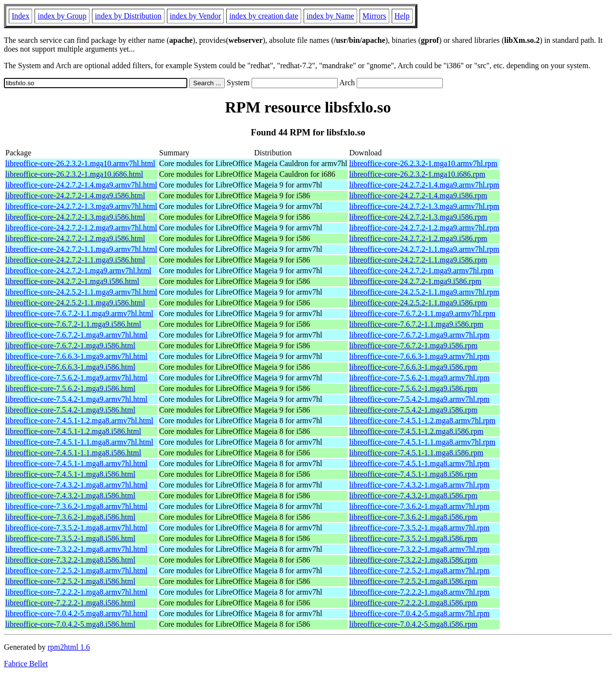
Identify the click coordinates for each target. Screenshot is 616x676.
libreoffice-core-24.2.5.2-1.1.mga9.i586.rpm (418, 303)
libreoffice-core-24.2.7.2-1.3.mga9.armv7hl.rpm (424, 206)
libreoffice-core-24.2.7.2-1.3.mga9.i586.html (75, 217)
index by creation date (263, 16)
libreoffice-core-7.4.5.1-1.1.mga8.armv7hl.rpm (422, 442)
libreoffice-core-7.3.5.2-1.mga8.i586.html (70, 538)
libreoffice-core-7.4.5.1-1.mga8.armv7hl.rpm (419, 463)
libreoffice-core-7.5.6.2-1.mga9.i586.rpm (413, 388)
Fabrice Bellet (26, 663)
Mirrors (374, 16)
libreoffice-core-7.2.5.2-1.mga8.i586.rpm (413, 581)
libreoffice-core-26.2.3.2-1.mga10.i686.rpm (417, 174)
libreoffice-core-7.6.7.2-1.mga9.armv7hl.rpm (419, 335)
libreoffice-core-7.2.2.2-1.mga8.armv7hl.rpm (419, 592)
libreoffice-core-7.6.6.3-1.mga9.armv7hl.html (76, 356)
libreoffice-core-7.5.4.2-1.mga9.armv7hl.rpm (419, 399)
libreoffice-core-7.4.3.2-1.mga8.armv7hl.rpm (419, 485)
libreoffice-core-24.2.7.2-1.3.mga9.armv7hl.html (81, 206)
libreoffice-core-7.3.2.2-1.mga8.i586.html (70, 560)
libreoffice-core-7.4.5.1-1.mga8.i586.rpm (413, 474)
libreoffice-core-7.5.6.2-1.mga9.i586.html (70, 388)
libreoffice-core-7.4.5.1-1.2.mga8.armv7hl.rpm (422, 420)
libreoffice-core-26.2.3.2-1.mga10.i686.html (74, 174)
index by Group (61, 16)
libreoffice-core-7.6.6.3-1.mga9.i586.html (70, 367)
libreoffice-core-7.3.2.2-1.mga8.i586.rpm (413, 560)
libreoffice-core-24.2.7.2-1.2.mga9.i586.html (75, 238)
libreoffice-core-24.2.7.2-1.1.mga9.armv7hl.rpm (424, 249)
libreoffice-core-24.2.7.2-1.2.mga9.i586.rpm (418, 238)
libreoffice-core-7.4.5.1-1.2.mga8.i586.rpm (416, 431)
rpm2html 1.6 (69, 647)
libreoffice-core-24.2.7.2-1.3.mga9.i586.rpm (418, 217)
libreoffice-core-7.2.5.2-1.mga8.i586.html (70, 581)
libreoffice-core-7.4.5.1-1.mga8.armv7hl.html (76, 463)
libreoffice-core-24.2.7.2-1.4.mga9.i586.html (75, 195)
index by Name (330, 16)
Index (20, 16)
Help (402, 16)
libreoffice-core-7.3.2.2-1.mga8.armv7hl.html (76, 549)
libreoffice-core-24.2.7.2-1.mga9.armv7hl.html (78, 270)
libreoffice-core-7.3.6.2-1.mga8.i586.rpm (413, 517)
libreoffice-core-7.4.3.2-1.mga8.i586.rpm (413, 495)
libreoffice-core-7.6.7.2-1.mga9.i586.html (70, 345)
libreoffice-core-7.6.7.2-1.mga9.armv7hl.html (76, 335)
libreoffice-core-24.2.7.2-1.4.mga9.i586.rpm (418, 195)
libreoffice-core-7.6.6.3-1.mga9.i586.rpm (413, 367)
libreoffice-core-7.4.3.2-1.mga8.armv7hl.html (76, 485)
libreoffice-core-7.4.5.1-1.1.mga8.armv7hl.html (79, 442)
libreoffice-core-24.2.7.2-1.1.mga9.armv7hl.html (81, 249)
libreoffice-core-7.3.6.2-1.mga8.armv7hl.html (76, 506)
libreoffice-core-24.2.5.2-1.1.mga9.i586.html (75, 303)
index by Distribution (128, 16)
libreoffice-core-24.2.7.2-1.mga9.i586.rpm (415, 281)
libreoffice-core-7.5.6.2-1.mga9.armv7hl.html (76, 378)
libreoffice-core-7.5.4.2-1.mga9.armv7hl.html (76, 399)
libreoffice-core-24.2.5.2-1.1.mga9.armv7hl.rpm (424, 292)
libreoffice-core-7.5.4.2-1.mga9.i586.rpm (413, 410)
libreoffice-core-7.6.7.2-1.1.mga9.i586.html (73, 324)
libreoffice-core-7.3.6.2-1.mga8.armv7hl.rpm (419, 506)
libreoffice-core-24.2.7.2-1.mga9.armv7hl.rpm (421, 270)
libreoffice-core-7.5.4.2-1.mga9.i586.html (70, 410)
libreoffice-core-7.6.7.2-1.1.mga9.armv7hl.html (79, 313)
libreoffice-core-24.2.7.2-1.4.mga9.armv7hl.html (81, 185)
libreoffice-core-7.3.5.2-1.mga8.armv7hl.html (76, 528)
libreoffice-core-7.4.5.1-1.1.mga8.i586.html (73, 453)
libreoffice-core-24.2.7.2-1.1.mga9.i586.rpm (418, 260)
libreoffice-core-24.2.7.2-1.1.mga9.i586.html (75, 260)
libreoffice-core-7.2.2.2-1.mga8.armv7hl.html (76, 592)
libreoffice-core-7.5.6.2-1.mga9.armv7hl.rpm (419, 378)
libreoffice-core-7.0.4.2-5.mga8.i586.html (70, 624)
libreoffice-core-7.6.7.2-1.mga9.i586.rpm (413, 345)
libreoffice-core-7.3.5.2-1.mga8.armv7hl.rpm (419, 528)
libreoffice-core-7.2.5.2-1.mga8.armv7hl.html (76, 570)
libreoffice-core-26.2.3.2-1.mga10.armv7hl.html (80, 163)
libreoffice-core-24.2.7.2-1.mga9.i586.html (72, 281)
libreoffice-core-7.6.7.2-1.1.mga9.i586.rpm (416, 324)
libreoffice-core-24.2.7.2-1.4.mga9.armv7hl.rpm (424, 185)
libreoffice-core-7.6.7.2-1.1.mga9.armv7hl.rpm (422, 313)
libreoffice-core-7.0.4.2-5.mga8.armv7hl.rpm (419, 613)
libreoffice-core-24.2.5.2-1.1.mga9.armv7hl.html (81, 292)
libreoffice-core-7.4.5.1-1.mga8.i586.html (70, 474)
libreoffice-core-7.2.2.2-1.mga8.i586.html (70, 603)
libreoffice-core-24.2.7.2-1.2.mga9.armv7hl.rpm (424, 228)
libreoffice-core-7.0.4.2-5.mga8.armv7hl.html (76, 613)
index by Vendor (195, 16)
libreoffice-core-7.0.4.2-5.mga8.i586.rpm (413, 624)
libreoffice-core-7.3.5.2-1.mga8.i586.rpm (413, 538)
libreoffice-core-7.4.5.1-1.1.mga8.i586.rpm (416, 453)
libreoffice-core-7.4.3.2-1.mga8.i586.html (70, 495)
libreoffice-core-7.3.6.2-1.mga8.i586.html (70, 517)
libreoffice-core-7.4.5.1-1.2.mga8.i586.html (73, 431)
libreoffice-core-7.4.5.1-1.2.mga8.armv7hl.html (79, 420)
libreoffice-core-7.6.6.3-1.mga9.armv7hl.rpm (419, 356)
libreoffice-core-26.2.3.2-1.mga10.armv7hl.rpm (423, 163)
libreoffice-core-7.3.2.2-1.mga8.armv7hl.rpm (419, 549)
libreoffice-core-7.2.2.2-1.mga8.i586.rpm (413, 603)
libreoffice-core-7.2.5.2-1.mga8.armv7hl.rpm (419, 570)
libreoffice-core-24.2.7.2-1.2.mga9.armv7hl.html (81, 228)
